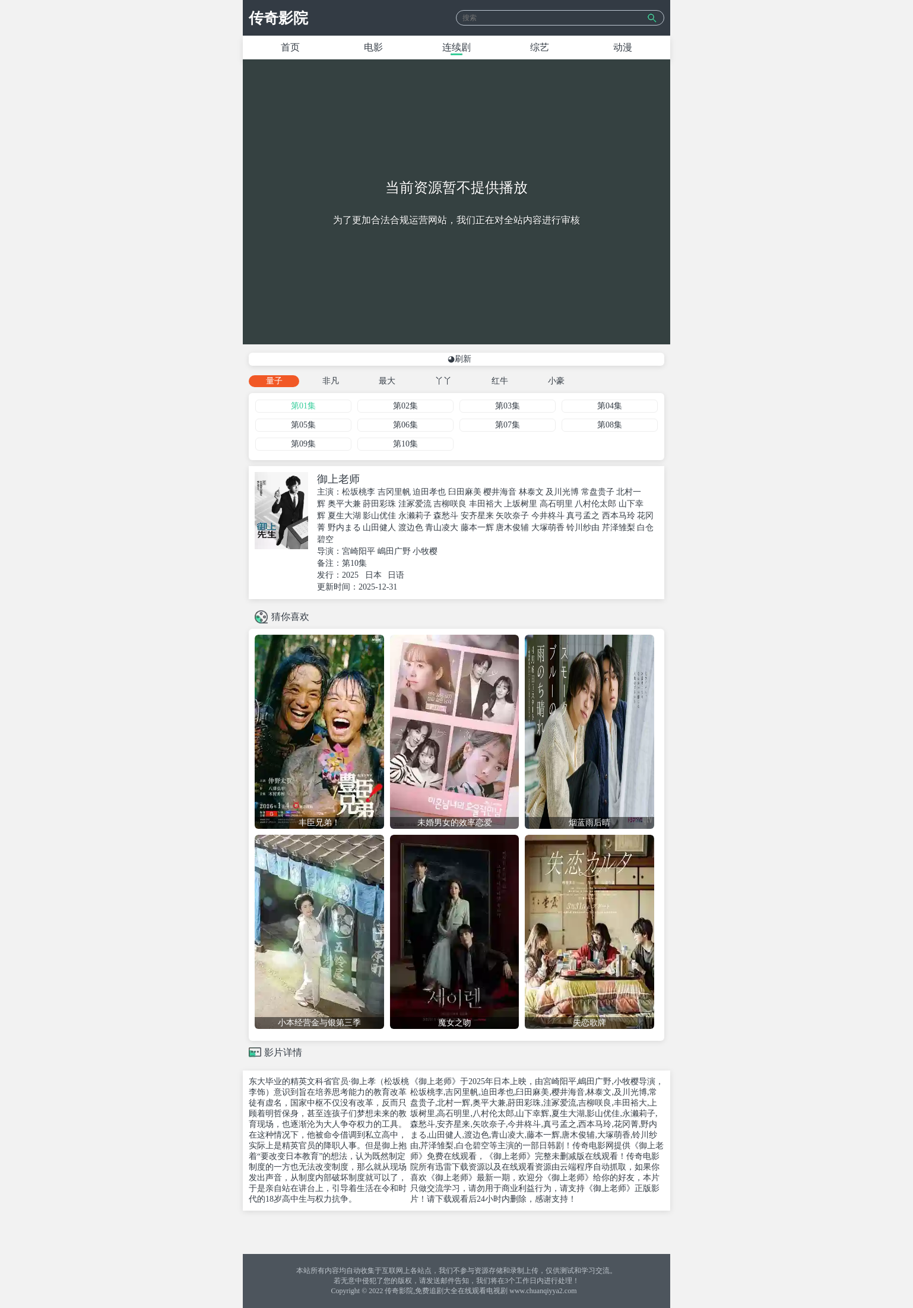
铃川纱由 (583, 527)
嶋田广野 (394, 551)
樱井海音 (499, 491)
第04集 (609, 405)
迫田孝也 (429, 491)
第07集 (507, 424)
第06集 (405, 424)
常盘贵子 (597, 491)
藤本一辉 (477, 527)
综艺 (539, 47)
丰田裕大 (485, 503)
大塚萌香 (548, 527)
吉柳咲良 (450, 503)
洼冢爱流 (415, 503)
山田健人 (379, 527)
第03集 (507, 405)
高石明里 (556, 503)
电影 (373, 47)
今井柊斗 (548, 515)
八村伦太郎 (595, 503)
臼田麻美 (464, 491)
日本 (373, 575)
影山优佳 (379, 515)
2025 (350, 575)
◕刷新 (459, 358)
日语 (396, 575)
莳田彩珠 (379, 503)
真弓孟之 (583, 515)
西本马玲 (618, 515)
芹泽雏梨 (618, 527)
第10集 (405, 443)
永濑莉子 (415, 515)
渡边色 (410, 527)
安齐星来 (477, 515)
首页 (290, 47)
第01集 (303, 405)
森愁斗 (445, 515)
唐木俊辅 (512, 527)
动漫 (622, 47)
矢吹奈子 (512, 515)
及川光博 (562, 491)
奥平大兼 (344, 503)
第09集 (303, 443)
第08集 (609, 424)
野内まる (344, 527)
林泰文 (531, 491)
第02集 (405, 405)
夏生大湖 (344, 515)
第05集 (303, 424)
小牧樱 (425, 551)
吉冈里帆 (394, 491)
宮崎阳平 (358, 551)
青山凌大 (441, 527)
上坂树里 (520, 503)
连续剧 (456, 47)
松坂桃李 (358, 491)
